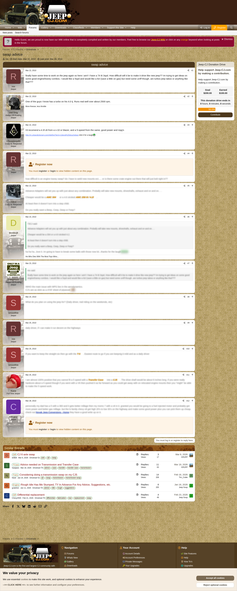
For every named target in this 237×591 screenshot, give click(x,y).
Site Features (189, 553)
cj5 (42, 478)
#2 (188, 96)
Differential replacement (30, 494)
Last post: (51, 59)
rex (6, 59)
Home (8, 27)
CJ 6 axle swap (26, 454)
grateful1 (15, 488)
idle (53, 488)
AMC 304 (51, 197)
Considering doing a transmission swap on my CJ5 (48, 474)
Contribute (215, 114)
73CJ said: (32, 224)
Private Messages (133, 561)
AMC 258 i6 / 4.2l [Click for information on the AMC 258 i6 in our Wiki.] (85, 197)
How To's (187, 561)
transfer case (73, 468)
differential (50, 498)
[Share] (188, 70)
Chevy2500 (16, 498)
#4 (188, 153)
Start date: (24, 59)
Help (133, 27)
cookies (24, 579)
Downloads (60, 27)
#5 (188, 186)
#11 (187, 375)
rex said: (32, 270)
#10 (187, 349)
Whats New (72, 557)
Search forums (22, 32)
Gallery (44, 27)
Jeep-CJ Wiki (158, 39)
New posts (8, 32)
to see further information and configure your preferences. (44, 584)
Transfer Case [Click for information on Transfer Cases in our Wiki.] (95, 380)
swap (54, 458)
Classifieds (78, 27)
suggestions (69, 488)
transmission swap (73, 478)
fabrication (61, 498)
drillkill (14, 458)
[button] (13, 27)
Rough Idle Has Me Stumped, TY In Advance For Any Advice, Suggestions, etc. (66, 484)
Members (95, 27)
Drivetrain (33, 458)
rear (70, 498)
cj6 (48, 458)
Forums (33, 27)
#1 (192, 70)
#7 (188, 263)
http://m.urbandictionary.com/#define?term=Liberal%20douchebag (52, 135)
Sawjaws (15, 468)
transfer (62, 468)
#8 (188, 297)
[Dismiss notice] (227, 39)
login (53, 171)
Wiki (20, 27)
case (54, 468)
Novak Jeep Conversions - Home (52, 412)
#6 (188, 217)
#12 (187, 401)
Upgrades (188, 565)
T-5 (78, 354)
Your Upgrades (132, 565)
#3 (188, 125)
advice (47, 468)
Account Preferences (135, 557)
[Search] (231, 27)
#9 (188, 323)
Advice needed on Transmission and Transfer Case (49, 464)
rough (59, 488)
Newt (14, 478)
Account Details (132, 553)
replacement (79, 498)
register (43, 171)
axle (43, 458)
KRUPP (184, 457)
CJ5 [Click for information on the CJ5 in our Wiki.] (115, 380)
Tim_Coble (183, 477)
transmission (86, 468)
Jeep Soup (183, 487)
